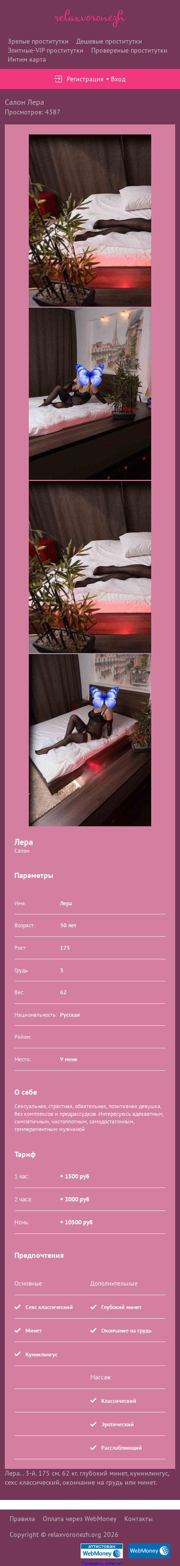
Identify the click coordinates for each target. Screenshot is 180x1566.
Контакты (138, 1518)
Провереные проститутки (129, 50)
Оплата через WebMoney (80, 1518)
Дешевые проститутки (109, 41)
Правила (22, 1518)
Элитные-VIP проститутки (46, 50)
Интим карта (27, 59)
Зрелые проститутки (38, 41)
